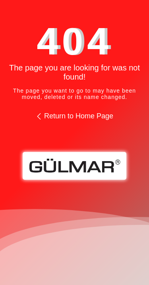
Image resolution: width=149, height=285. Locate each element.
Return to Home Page (74, 116)
